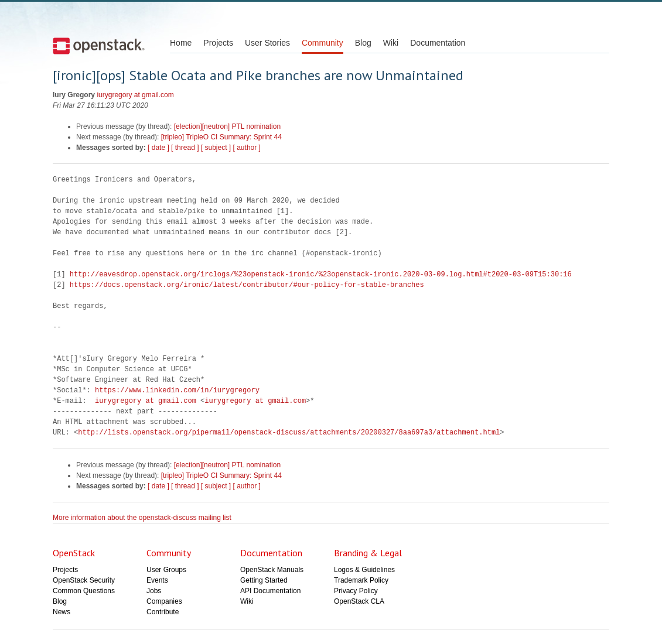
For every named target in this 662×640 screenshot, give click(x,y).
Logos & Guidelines (364, 570)
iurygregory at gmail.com (135, 95)
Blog (363, 42)
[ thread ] (185, 147)
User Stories (267, 42)
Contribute (162, 612)
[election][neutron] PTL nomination (227, 126)
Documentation (437, 42)
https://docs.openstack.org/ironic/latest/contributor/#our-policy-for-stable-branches (247, 285)
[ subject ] (216, 147)
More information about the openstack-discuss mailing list (142, 518)
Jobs (153, 591)
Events (157, 580)
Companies (164, 601)
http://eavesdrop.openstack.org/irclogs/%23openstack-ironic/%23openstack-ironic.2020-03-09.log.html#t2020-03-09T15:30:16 (321, 274)
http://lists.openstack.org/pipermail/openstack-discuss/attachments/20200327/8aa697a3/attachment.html (289, 432)
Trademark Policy (361, 580)
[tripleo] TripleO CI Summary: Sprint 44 (221, 137)
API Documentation (270, 591)
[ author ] (247, 147)
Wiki (390, 42)
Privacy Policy (356, 591)
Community (322, 42)
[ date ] (158, 147)
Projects (218, 42)
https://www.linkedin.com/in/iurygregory (177, 390)
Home (181, 42)
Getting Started (264, 580)
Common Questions (84, 591)
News (61, 612)
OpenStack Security (84, 580)
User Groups (166, 570)
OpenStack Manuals (271, 570)
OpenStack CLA (359, 601)
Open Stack (99, 45)
